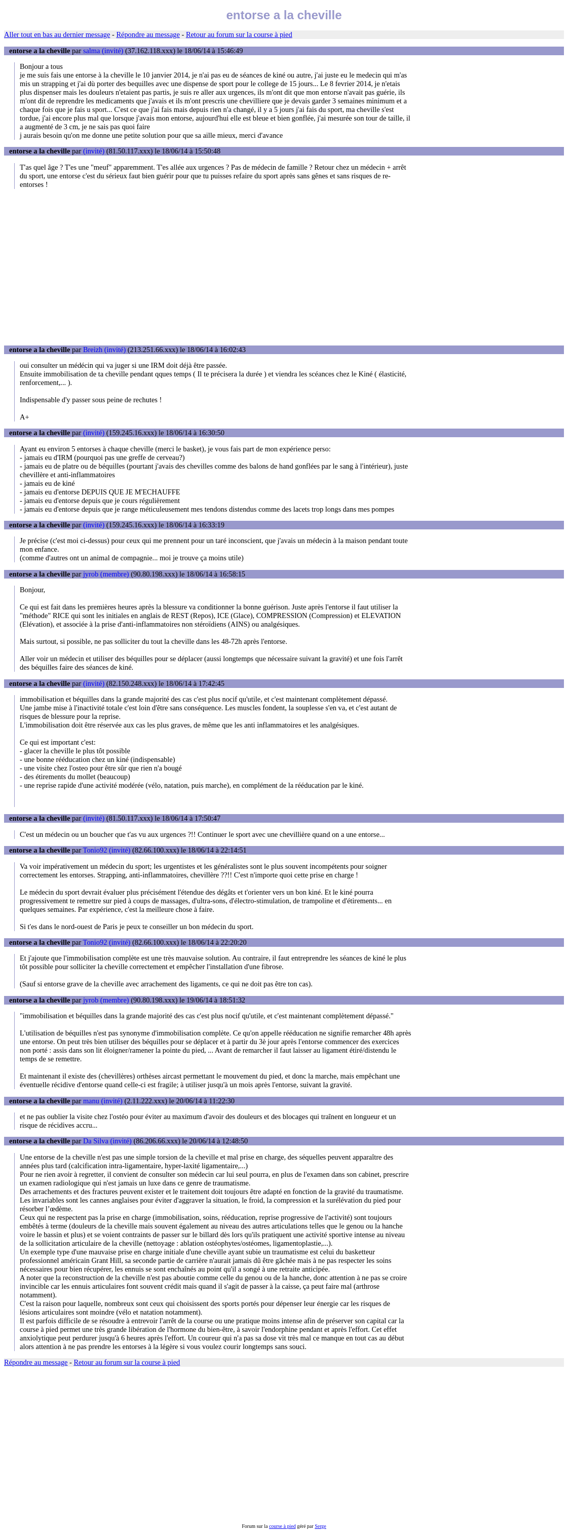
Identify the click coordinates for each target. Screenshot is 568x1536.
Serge (320, 1526)
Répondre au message (147, 34)
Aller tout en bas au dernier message (57, 34)
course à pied (282, 1526)
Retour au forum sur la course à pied (239, 34)
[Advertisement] (284, 267)
